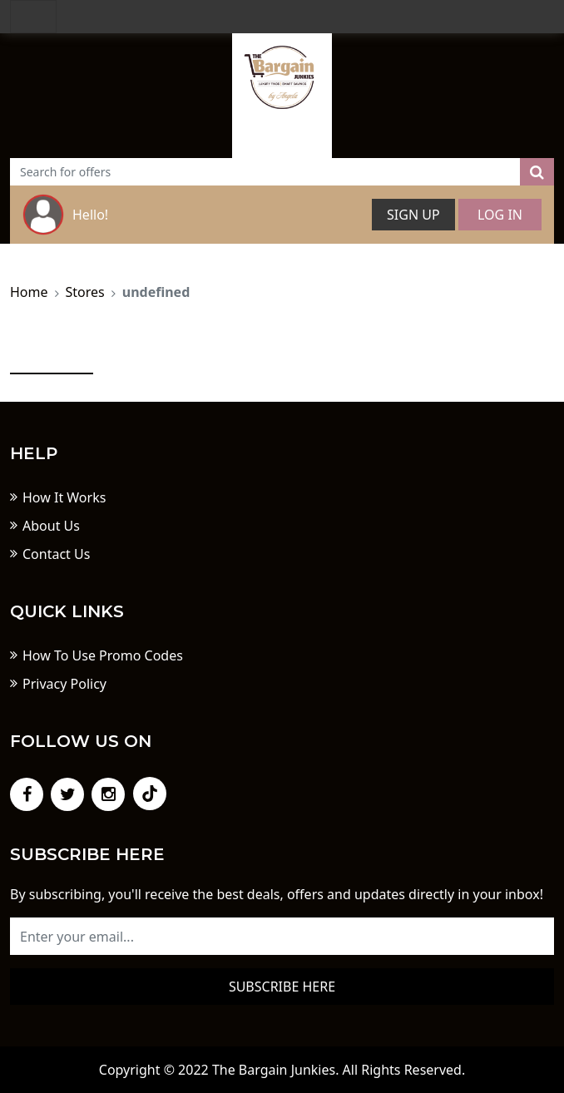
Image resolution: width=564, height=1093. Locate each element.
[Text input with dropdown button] (265, 171)
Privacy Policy (64, 684)
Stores (85, 292)
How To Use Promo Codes (102, 655)
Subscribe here (282, 986)
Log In (499, 214)
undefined (156, 292)
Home (29, 292)
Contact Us (56, 554)
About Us (51, 526)
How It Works (64, 497)
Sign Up (413, 214)
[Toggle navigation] (33, 16)
